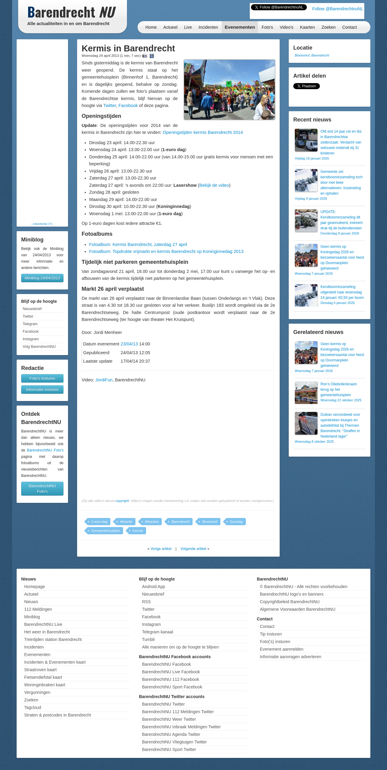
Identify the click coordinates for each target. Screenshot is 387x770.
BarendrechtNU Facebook (166, 664)
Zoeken (328, 27)
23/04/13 (129, 343)
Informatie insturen (42, 389)
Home (151, 27)
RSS (146, 601)
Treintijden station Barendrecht (53, 639)
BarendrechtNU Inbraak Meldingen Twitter (181, 726)
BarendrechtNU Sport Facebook (172, 686)
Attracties (152, 521)
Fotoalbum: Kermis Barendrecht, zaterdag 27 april (138, 244)
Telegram (30, 324)
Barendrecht (180, 521)
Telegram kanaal (157, 631)
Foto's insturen (42, 378)
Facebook (31, 331)
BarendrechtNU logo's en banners (291, 594)
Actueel (170, 27)
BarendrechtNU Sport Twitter (169, 749)
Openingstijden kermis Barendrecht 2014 (203, 132)
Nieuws (31, 601)
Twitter (28, 316)
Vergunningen (37, 692)
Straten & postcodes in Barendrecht (57, 715)
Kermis (138, 530)
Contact (349, 27)
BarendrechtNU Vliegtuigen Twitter (174, 741)
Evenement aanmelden (281, 649)
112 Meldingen (38, 609)
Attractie (126, 521)
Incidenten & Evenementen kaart (55, 662)
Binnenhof (209, 521)
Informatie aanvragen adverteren (290, 656)
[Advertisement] (42, 130)
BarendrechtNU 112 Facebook (170, 679)
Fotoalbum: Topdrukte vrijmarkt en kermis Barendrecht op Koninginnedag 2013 (166, 251)
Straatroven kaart (40, 669)
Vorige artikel (161, 549)
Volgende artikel (193, 549)
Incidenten (208, 27)
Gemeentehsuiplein (105, 530)
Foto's (267, 27)
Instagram (31, 339)
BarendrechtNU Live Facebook (171, 671)
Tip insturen (271, 634)
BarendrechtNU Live (43, 624)
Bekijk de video (214, 185)
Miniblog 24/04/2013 (42, 278)
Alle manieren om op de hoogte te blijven (180, 647)
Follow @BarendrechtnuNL (337, 8)
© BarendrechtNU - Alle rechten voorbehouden (303, 586)
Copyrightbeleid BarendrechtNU (290, 601)
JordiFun (103, 379)
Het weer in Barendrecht (47, 631)
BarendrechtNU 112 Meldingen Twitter (178, 711)
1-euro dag (99, 521)
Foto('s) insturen (275, 641)
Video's (286, 27)
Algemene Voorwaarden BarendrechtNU (297, 609)
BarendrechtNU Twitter (163, 704)
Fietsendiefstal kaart (43, 677)
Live (188, 27)
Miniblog (32, 616)
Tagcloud (32, 707)
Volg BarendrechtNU (39, 347)
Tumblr (148, 639)
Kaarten (307, 27)
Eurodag (236, 521)
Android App (153, 586)
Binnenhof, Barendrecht (312, 55)
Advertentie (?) (42, 223)
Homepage (34, 586)
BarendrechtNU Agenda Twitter (171, 734)
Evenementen (240, 27)
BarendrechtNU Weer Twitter (169, 719)
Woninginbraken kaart (44, 684)
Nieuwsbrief (32, 309)
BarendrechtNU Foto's (45, 450)
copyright (122, 501)
